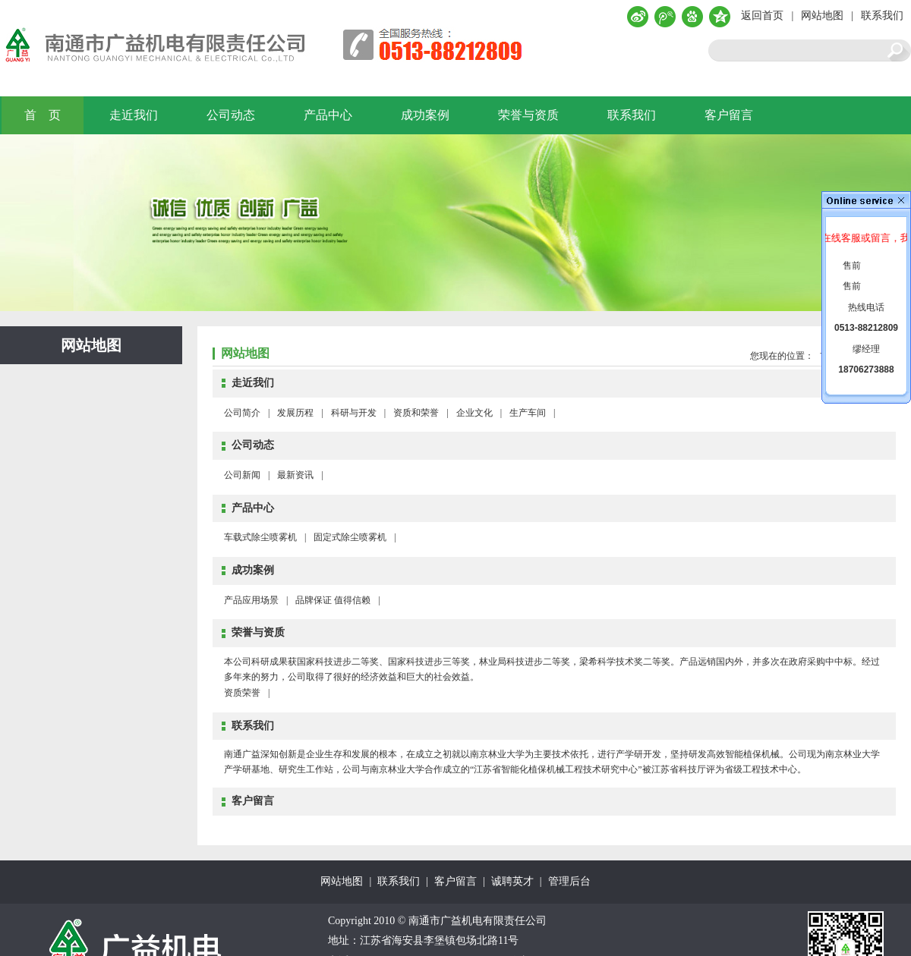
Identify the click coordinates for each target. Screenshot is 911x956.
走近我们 (133, 114)
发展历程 (295, 412)
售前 (852, 265)
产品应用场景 (251, 600)
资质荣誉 (242, 692)
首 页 (42, 114)
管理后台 (569, 881)
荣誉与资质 (528, 114)
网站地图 (822, 15)
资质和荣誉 (416, 412)
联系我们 (882, 15)
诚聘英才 (512, 881)
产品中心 (328, 114)
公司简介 (242, 412)
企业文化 (474, 412)
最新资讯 (295, 475)
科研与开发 (354, 412)
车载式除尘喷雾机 (260, 537)
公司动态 (230, 114)
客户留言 (729, 114)
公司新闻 (242, 475)
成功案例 (425, 114)
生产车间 (527, 412)
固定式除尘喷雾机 (350, 537)
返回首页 (762, 15)
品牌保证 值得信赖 (332, 600)
